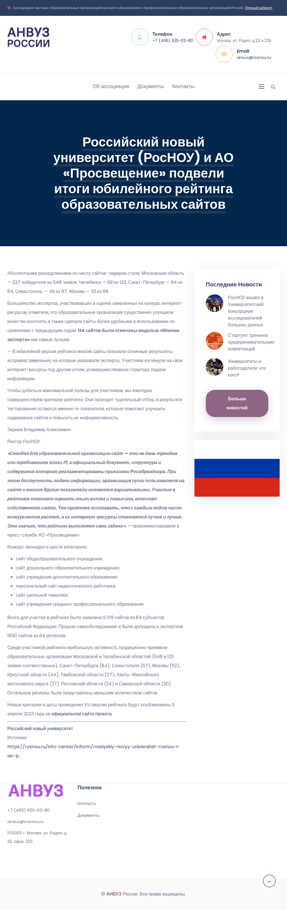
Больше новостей (237, 403)
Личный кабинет (259, 7)
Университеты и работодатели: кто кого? (247, 368)
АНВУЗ (113, 894)
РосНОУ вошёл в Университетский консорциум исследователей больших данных (246, 311)
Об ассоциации (111, 86)
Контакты (183, 86)
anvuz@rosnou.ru (254, 57)
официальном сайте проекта (82, 714)
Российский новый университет (40, 728)
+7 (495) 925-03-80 (173, 40)
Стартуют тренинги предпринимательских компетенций (251, 342)
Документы (151, 86)
